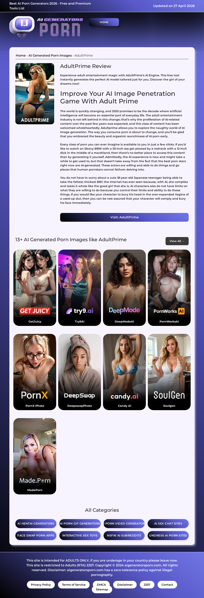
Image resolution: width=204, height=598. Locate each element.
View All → (177, 241)
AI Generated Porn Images (50, 55)
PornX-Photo (35, 406)
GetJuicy (34, 321)
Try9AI (79, 321)
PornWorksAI (169, 321)
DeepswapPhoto (79, 406)
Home (104, 22)
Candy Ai (124, 406)
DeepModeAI (124, 321)
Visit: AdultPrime (124, 217)
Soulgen (169, 406)
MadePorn (34, 490)
